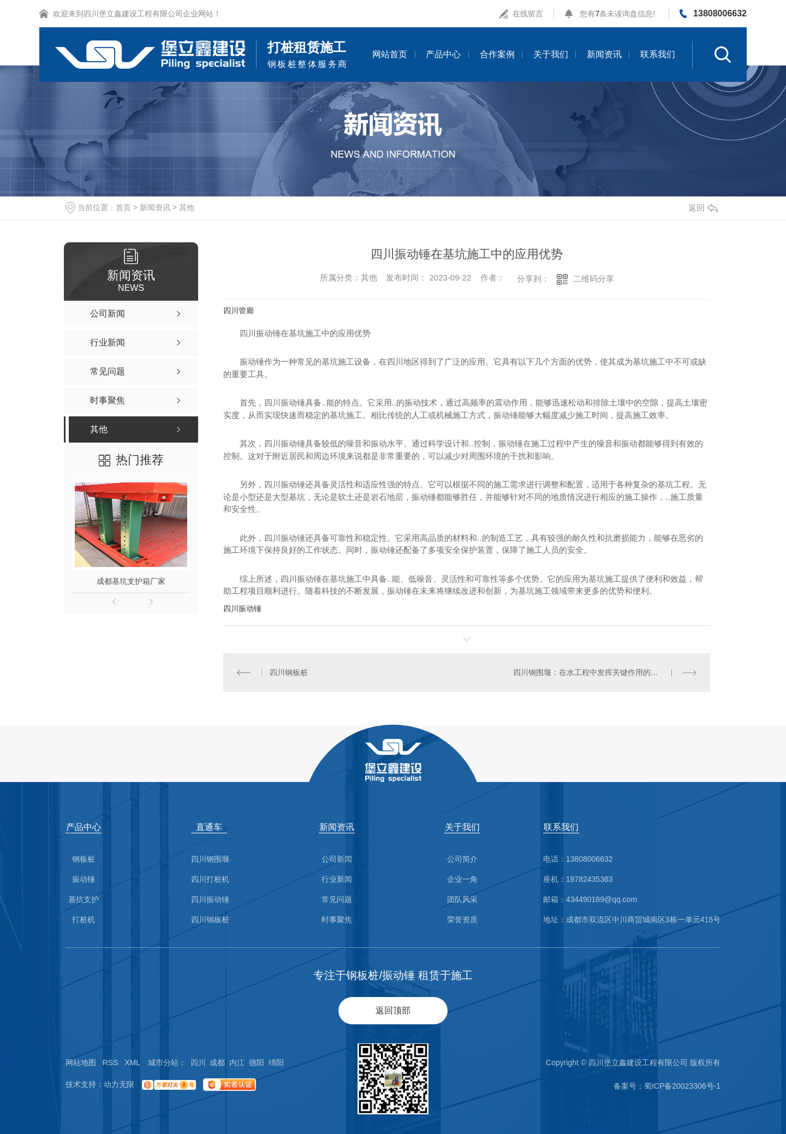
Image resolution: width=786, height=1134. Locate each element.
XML (132, 1062)
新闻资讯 (604, 54)
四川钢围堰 (210, 859)
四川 (198, 1062)
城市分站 (163, 1062)
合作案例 (497, 54)
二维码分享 (593, 278)
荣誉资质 (462, 920)
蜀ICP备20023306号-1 (682, 1086)
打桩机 (83, 920)
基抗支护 (83, 900)
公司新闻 (336, 859)
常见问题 (336, 900)
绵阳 (276, 1062)
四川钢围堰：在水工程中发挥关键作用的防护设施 (597, 672)
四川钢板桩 (289, 672)
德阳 (256, 1062)
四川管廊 (238, 310)
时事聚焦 (336, 920)
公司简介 (462, 859)
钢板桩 (83, 859)
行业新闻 (336, 879)
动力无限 (119, 1084)
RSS (110, 1062)
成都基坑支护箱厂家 (131, 581)
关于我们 (550, 54)
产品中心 (443, 54)
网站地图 (81, 1062)
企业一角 (462, 879)
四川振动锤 (242, 608)
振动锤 (83, 879)
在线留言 (528, 13)
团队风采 (462, 900)
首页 (123, 207)
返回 (703, 207)
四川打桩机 (210, 879)
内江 (237, 1062)
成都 (217, 1062)
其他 (186, 207)
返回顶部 (393, 1010)
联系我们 (657, 54)
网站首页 (389, 54)
